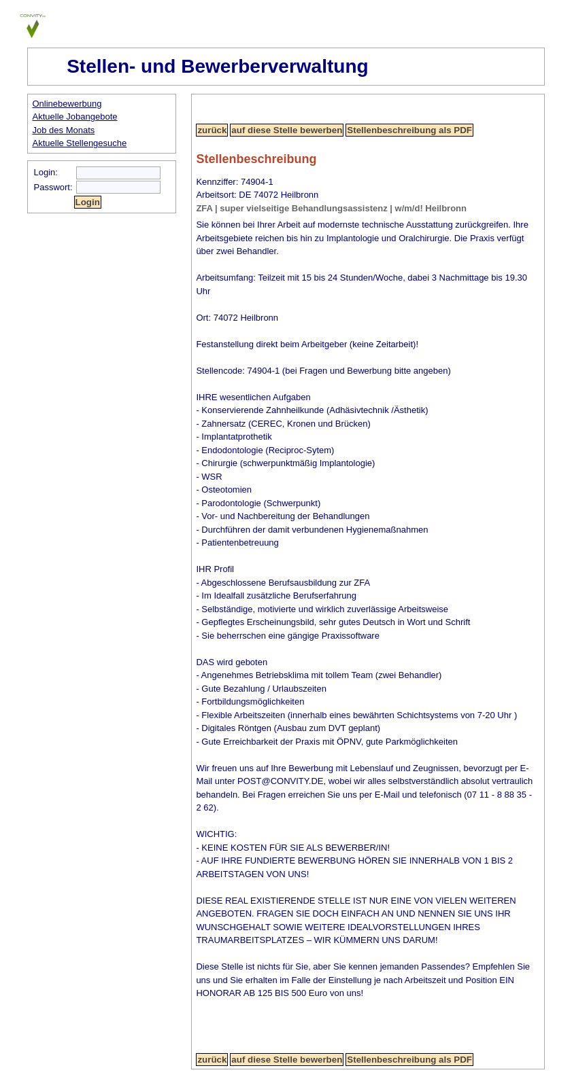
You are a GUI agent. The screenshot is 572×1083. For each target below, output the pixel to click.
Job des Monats (64, 130)
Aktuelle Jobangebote (75, 116)
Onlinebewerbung (67, 104)
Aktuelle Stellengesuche (80, 143)
